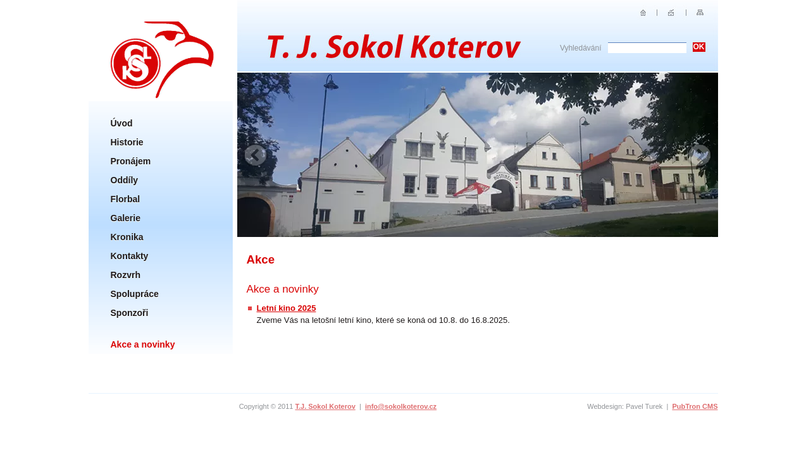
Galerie (125, 218)
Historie (127, 142)
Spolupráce (135, 294)
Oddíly (125, 180)
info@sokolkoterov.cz (401, 406)
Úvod (122, 123)
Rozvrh (125, 275)
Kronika (127, 237)
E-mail (671, 13)
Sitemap (700, 13)
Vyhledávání (581, 48)
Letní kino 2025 (286, 308)
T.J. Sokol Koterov (325, 406)
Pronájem (131, 161)
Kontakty (130, 256)
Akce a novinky (143, 344)
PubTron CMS (694, 406)
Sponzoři (130, 313)
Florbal (125, 199)
